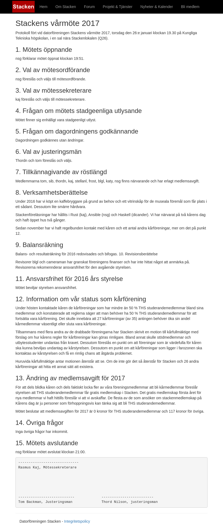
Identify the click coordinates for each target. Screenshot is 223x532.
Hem (43, 7)
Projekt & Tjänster (117, 7)
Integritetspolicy (77, 521)
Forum (89, 7)
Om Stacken (65, 7)
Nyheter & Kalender (156, 7)
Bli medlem (190, 7)
